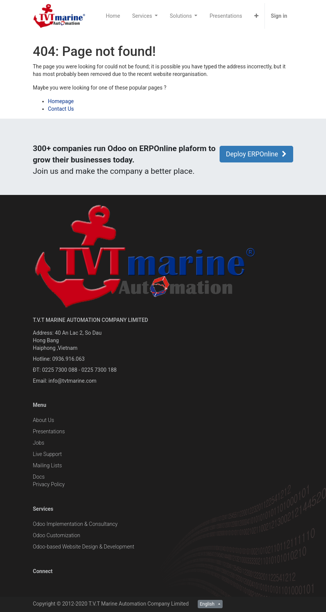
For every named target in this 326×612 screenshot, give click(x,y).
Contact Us (61, 109)
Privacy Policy (49, 484)
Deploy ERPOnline (256, 154)
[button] (256, 16)
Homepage (61, 101)
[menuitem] (113, 16)
